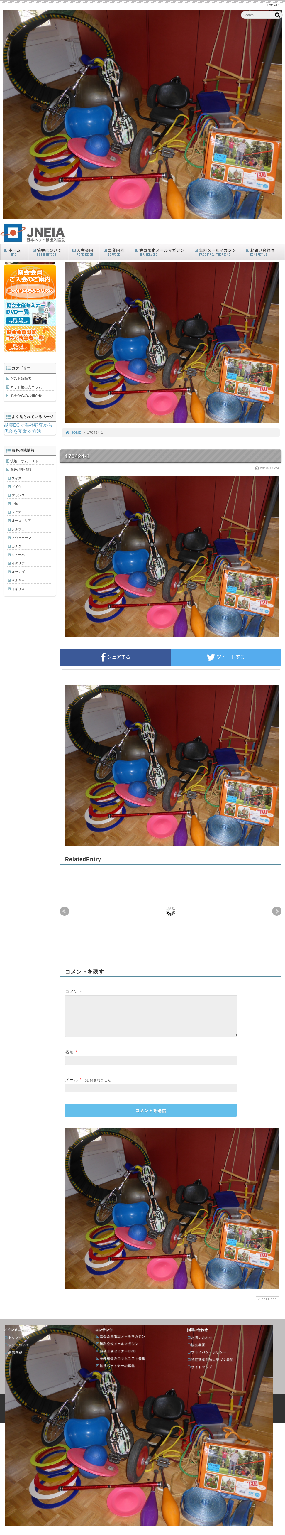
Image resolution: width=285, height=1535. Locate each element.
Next (276, 911)
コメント (74, 991)
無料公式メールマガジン (117, 1350)
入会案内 (86, 252)
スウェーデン (21, 537)
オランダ (18, 571)
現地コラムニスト (24, 461)
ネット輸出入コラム (26, 387)
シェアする (115, 657)
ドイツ (16, 486)
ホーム (16, 252)
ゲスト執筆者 (20, 379)
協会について (50, 252)
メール (71, 1086)
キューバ (18, 554)
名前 (69, 1059)
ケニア (16, 512)
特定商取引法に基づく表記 (210, 1366)
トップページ (16, 1344)
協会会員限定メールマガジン (120, 1343)
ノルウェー (20, 529)
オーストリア (21, 520)
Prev (64, 911)
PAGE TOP (267, 1306)
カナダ (16, 546)
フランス (18, 495)
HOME (73, 432)
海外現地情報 (20, 470)
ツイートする (226, 657)
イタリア (18, 563)
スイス (16, 478)
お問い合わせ (264, 252)
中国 (15, 503)
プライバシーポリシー (206, 1359)
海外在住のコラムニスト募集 (120, 1365)
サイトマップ (199, 1374)
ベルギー (18, 580)
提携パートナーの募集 (115, 1372)
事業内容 (117, 252)
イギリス (18, 589)
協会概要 (196, 1352)
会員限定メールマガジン (162, 252)
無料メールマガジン (218, 252)
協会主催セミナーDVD (115, 1358)
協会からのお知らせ (26, 396)
